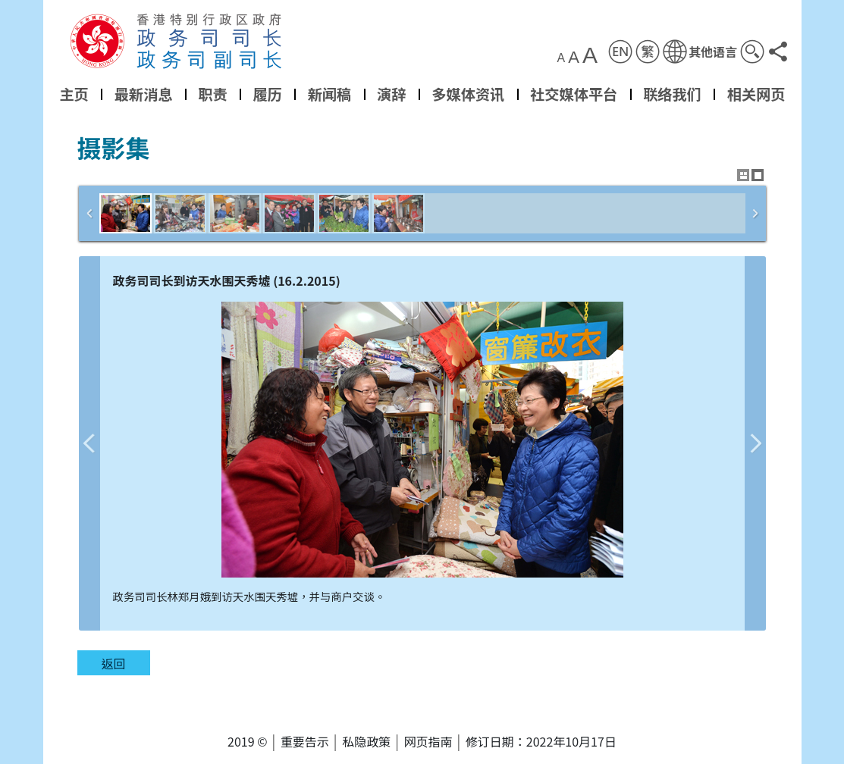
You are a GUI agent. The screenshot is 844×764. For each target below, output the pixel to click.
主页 (73, 94)
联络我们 (672, 94)
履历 (267, 94)
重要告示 (305, 741)
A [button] (561, 58)
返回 (113, 663)
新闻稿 (329, 94)
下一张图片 (755, 443)
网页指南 (428, 741)
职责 (212, 94)
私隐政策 (366, 741)
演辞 (391, 94)
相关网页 (755, 94)
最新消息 (143, 94)
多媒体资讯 (467, 94)
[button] (699, 51)
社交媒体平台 (573, 94)
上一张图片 (89, 443)
